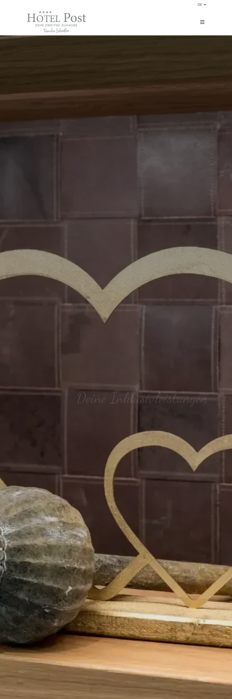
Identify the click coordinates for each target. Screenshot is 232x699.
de (202, 4)
